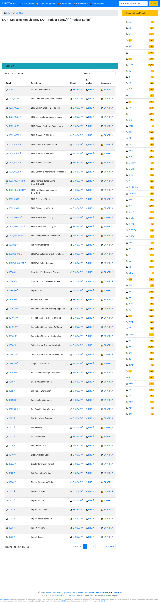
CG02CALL (13, 409)
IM (129, 138)
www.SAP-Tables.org (55, 592)
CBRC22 (12, 363)
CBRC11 (12, 318)
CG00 (10, 382)
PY (129, 346)
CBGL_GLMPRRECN (17, 181)
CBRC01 (12, 272)
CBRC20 (12, 345)
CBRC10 (12, 309)
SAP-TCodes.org (4, 599)
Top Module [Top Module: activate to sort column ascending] (89, 81)
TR (129, 395)
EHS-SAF (20, 13)
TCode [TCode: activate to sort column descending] (9, 83)
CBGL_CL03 (13, 126)
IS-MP (131, 212)
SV (129, 389)
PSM (130, 334)
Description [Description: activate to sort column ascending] (36, 83)
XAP (130, 414)
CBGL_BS (12, 99)
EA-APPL (108, 89)
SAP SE (63, 601)
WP (130, 408)
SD (130, 371)
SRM (130, 383)
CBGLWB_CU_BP (15, 254)
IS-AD (130, 150)
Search (153, 3)
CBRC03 (12, 290)
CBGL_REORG (14, 236)
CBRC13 (12, 336)
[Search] (133, 3)
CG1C (11, 455)
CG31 (10, 491)
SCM (130, 365)
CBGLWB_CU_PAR (16, 263)
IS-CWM (132, 163)
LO (129, 267)
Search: (100, 73)
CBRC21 (12, 354)
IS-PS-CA (132, 230)
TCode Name (64, 3)
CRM (130, 65)
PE (129, 297)
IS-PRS (131, 224)
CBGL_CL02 (13, 117)
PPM (130, 322)
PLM (130, 304)
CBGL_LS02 (13, 199)
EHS (8, 13)
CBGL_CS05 (13, 172)
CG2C (11, 482)
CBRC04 (12, 299)
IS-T (130, 242)
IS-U (130, 248)
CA (129, 52)
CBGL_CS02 (13, 144)
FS (129, 114)
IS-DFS (131, 169)
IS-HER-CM (133, 187)
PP (130, 316)
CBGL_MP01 (14, 217)
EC (129, 83)
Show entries (14, 73)
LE (129, 261)
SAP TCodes (9, 3)
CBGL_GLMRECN (16, 190)
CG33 (10, 509)
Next (112, 546)
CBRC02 (12, 281)
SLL (130, 377)
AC (129, 22)
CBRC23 (12, 372)
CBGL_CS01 (13, 135)
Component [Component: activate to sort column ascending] (106, 83)
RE (129, 359)
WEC (130, 402)
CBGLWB (12, 245)
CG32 (10, 500)
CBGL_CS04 (13, 162)
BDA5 (11, 89)
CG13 (10, 436)
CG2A (11, 464)
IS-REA (131, 236)
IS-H (130, 181)
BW (130, 46)
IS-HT (130, 199)
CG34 (10, 519)
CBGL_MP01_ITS (15, 226)
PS (129, 328)
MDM (130, 273)
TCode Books (80, 3)
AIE (130, 28)
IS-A (130, 144)
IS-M (130, 206)
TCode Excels (97, 3)
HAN (130, 126)
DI (129, 77)
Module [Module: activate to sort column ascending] (73, 83)
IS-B (130, 156)
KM (130, 255)
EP (129, 95)
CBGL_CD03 (13, 108)
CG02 (10, 391)
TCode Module (27, 3)
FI (129, 102)
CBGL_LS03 (13, 208)
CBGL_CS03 (13, 153)
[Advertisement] (60, 42)
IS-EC (130, 175)
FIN (130, 107)
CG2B (11, 473)
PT (129, 340)
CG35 (10, 528)
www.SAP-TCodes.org (65, 595)
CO (130, 59)
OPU (130, 285)
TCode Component (45, 3)
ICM (130, 132)
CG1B (11, 446)
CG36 (10, 537)
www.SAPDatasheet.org (77, 592)
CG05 (10, 418)
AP (129, 34)
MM (130, 279)
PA (129, 291)
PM (130, 310)
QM (130, 353)
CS (129, 71)
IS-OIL (131, 218)
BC (130, 40)
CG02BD (12, 400)
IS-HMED (132, 193)
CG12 (10, 427)
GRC (130, 120)
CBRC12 (12, 327)
